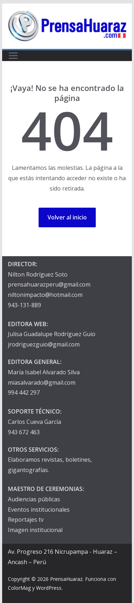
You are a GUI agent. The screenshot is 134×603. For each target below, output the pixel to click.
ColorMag (19, 587)
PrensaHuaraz (66, 579)
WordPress (48, 587)
